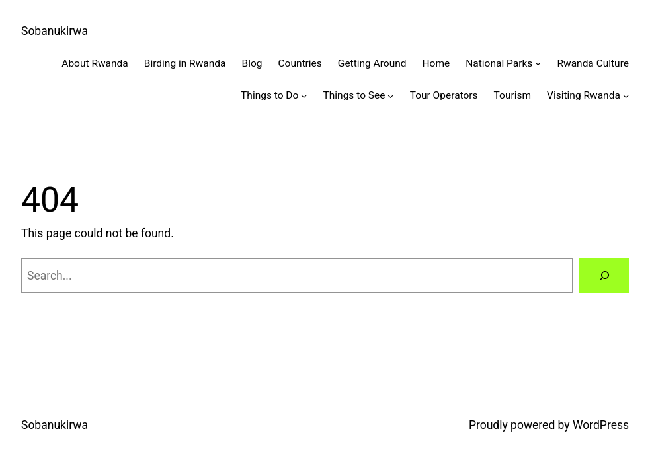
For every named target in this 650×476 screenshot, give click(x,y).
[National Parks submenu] (538, 63)
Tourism (513, 95)
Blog (251, 63)
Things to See (354, 95)
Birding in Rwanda (185, 63)
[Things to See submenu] (390, 96)
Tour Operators (444, 95)
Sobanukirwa (54, 31)
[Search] (604, 275)
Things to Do (269, 95)
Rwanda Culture (593, 63)
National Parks (499, 63)
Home (436, 63)
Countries (299, 63)
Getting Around (372, 63)
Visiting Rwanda (583, 95)
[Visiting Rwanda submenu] (626, 96)
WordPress (601, 425)
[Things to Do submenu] (304, 96)
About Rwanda (94, 63)
